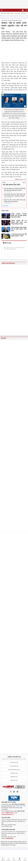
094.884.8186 (9, 838)
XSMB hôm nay (14, 776)
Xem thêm (5, 205)
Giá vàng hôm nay (14, 766)
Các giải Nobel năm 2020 (11, 184)
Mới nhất (3, 13)
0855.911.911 (9, 812)
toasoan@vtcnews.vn (7, 814)
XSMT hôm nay (14, 780)
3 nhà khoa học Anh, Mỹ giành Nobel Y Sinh (19, 235)
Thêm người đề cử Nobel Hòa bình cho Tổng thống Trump (19, 222)
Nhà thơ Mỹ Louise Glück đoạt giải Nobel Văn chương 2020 (14, 200)
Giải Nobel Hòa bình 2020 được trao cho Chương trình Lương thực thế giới (14, 195)
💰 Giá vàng (17, 13)
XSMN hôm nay (14, 773)
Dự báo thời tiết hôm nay (14, 769)
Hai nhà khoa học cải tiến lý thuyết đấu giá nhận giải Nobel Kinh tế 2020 (14, 189)
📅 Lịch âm (23, 13)
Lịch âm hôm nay (14, 762)
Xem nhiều (10, 13)
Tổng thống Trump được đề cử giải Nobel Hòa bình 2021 (19, 215)
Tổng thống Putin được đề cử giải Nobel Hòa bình (19, 229)
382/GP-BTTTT (20, 806)
